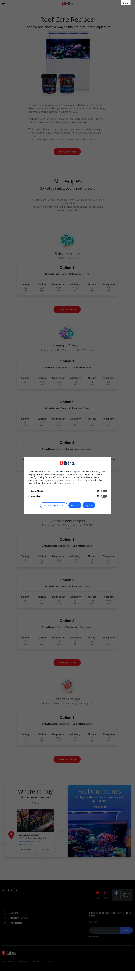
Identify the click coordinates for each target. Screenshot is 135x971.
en (124, 3)
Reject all (89, 505)
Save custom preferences (53, 505)
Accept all (75, 505)
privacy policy (71, 483)
